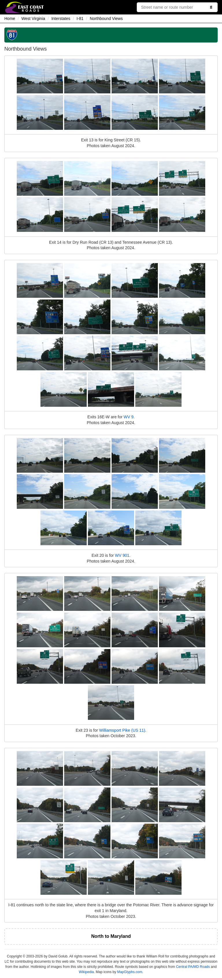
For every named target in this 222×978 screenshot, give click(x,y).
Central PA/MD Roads (193, 967)
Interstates (60, 18)
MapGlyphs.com (129, 972)
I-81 (80, 18)
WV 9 (129, 417)
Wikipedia (86, 972)
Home (9, 18)
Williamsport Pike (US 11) (122, 730)
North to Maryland (111, 936)
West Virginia (33, 18)
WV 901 (122, 555)
